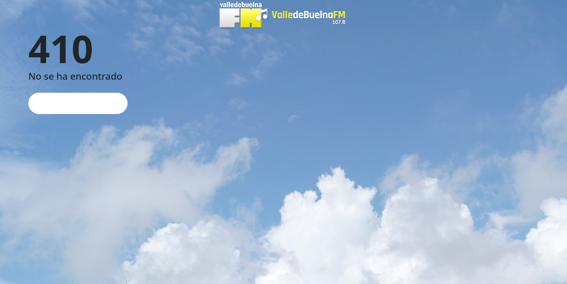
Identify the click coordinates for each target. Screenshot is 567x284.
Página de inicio (78, 103)
